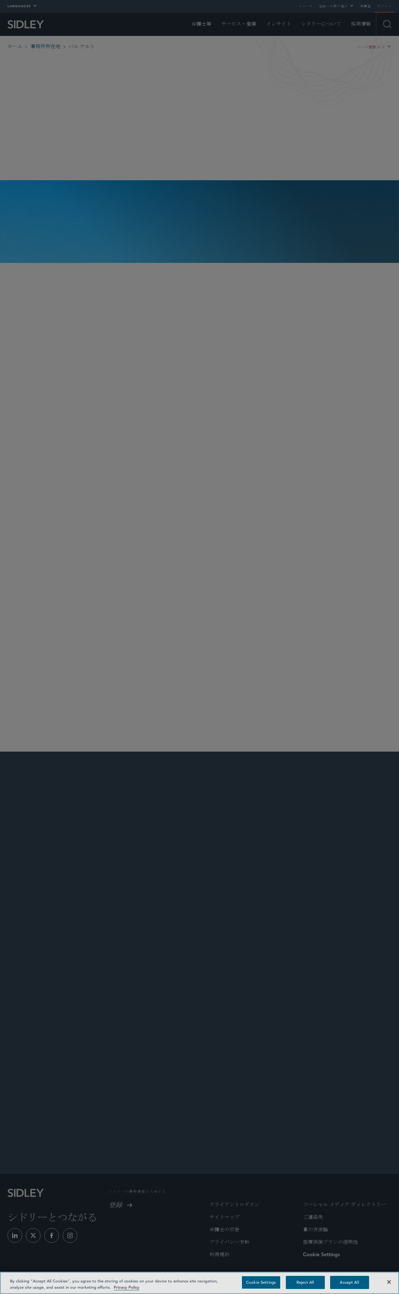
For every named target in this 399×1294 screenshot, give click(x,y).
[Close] (389, 1282)
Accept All (349, 1282)
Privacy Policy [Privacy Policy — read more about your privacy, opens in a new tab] (126, 1287)
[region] (199, 1283)
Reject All (305, 1282)
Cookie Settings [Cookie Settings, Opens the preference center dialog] (261, 1282)
